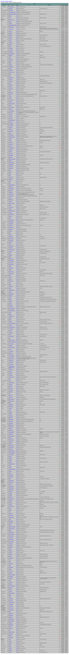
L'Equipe (11, 325)
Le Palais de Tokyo (12, 347)
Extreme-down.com (12, 210)
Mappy (10, 402)
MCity (10, 410)
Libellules (11, 373)
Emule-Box (11, 192)
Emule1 (11, 197)
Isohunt (11, 299)
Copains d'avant (12, 107)
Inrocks (11, 297)
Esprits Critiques (12, 203)
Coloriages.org (12, 99)
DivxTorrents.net (12, 147)
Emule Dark (11, 186)
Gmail (10, 256)
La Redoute (11, 332)
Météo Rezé (11, 421)
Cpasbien (11, 114)
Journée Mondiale (12, 310)
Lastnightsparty (12, 336)
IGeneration (11, 280)
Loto (10, 378)
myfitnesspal (11, 441)
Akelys (10, 21)
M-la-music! (11, 391)
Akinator (11, 23)
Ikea (10, 282)
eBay (10, 173)
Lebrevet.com (11, 362)
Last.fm (11, 334)
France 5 (11, 234)
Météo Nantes (11, 419)
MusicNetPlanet (12, 432)
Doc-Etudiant (11, 155)
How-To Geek (11, 273)
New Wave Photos (12, 450)
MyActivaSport (12, 439)
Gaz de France (11, 245)
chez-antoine (11, 88)
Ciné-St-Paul (11, 92)
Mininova (11, 428)
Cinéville (11, 94)
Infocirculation (12, 293)
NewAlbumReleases (12, 452)
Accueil (3, 1)
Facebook (11, 212)
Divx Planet (11, 142)
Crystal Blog (11, 125)
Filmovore (11, 225)
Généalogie (11, 247)
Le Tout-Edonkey (12, 356)
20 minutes (11, 8)
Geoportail (11, 251)
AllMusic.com (11, 29)
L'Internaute (11, 389)
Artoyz (10, 46)
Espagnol (11, 201)
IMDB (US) (11, 286)
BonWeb (11, 68)
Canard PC (11, 79)
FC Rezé (11, 216)
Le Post (11, 349)
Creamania (11, 118)
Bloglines (11, 64)
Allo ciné (11, 31)
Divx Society (11, 144)
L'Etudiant (11, 384)
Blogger (11, 62)
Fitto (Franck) (11, 227)
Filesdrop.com (11, 223)
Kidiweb (11, 317)
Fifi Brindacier (12, 221)
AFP (10, 17)
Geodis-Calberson (12, 249)
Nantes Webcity (12, 447)
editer (17, 6)
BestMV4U (11, 55)
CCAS (10, 83)
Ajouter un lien (8, 1)
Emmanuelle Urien (12, 184)
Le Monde (11, 345)
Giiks (10, 253)
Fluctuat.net (11, 229)
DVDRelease (11, 168)
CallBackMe (11, 77)
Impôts (10, 288)
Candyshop (11, 81)
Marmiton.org (11, 404)
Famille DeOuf (12, 214)
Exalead (11, 208)
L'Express (11, 386)
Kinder (10, 319)
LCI (10, 338)
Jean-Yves (11, 301)
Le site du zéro (12, 354)
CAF (10, 75)
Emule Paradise (12, 188)
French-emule (11, 240)
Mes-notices (11, 415)
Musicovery (11, 434)
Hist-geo (11, 269)
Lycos (10, 380)
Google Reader (12, 264)
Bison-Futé (11, 59)
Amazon (11, 38)
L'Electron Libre (12, 382)
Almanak (11, 35)
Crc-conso (11, 116)
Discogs (11, 140)
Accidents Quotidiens (12, 12)
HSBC (10, 275)
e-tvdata (11, 171)
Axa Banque (11, 51)
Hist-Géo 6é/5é (12, 271)
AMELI (11, 40)
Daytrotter (11, 129)
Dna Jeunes (11, 153)
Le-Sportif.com (12, 358)
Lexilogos (11, 371)
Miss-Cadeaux (11, 430)
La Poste (11, 330)
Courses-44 (11, 112)
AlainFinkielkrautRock (13, 25)
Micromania (11, 423)
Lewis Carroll (11, 369)
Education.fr (11, 177)
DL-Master (11, 149)
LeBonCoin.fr (11, 360)
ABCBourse (11, 10)
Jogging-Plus (11, 306)
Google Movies (12, 260)
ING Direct (11, 295)
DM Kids (11, 151)
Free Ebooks (11, 236)
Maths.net (11, 408)
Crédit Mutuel (11, 123)
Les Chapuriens (12, 365)
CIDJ (10, 90)
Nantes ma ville (12, 445)
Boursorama (11, 70)
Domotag (11, 160)
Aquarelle (11, 44)
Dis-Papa (11, 138)
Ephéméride (11, 199)
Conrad (10, 105)
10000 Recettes (12, 6)
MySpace (11, 443)
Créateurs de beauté (12, 120)
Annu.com (11, 42)
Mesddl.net (11, 417)
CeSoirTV (11, 86)
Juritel (10, 312)
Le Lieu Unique (12, 343)
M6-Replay (11, 397)
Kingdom (11, 321)
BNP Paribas (11, 66)
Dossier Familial (12, 162)
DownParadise (11, 164)
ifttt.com (11, 277)
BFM (10, 57)
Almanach (11, 33)
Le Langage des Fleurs (13, 341)
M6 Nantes (11, 395)
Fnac (10, 232)
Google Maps (11, 258)
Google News (11, 262)
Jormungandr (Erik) (12, 308)
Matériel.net (11, 406)
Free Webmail (11, 238)
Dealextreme (11, 131)
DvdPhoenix (11, 166)
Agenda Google (12, 19)
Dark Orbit (11, 127)
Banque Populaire (12, 53)
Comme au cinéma (12, 103)
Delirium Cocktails (12, 136)
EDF (10, 175)
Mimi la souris (11, 426)
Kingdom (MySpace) (12, 323)
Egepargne (11, 179)
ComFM (11, 101)
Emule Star (11, 190)
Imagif (10, 284)
